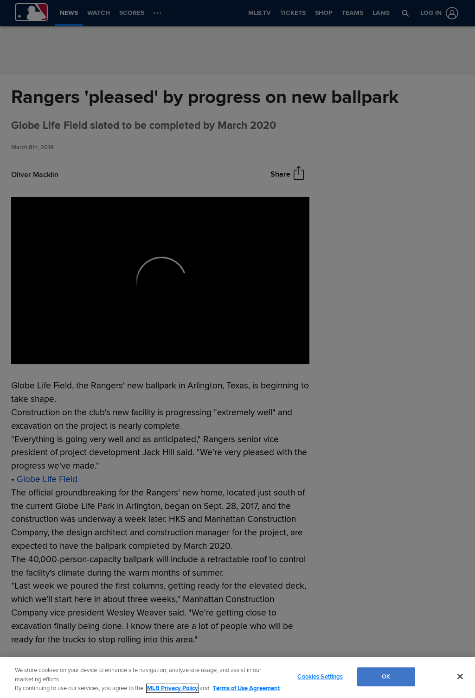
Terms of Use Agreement (246, 688)
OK (386, 676)
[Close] (460, 676)
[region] (237, 677)
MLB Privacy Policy (172, 688)
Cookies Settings (320, 676)
